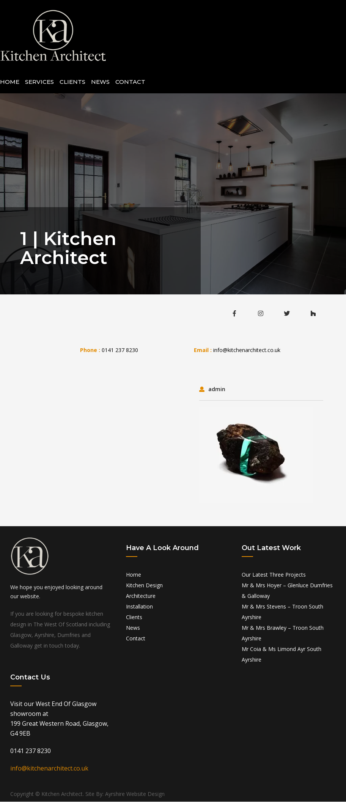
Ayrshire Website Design (135, 794)
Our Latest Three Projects (274, 575)
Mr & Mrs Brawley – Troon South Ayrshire (283, 633)
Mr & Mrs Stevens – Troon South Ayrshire (282, 612)
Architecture (141, 596)
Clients (72, 82)
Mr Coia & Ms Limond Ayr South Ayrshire (281, 655)
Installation (139, 606)
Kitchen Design (144, 585)
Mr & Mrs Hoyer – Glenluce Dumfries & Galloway (287, 591)
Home (9, 82)
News (100, 82)
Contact (130, 82)
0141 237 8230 (120, 350)
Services (39, 82)
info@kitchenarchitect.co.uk (246, 350)
